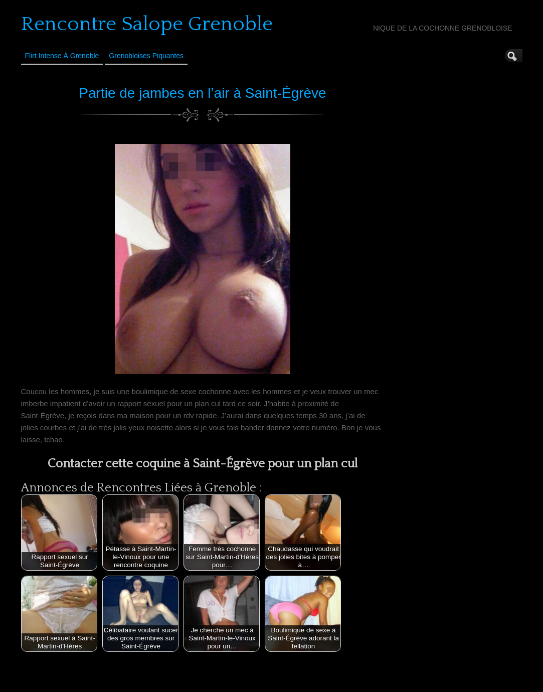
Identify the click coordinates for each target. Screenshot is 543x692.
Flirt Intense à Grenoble (62, 56)
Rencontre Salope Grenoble (147, 24)
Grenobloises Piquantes (146, 56)
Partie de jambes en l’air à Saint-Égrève (202, 93)
